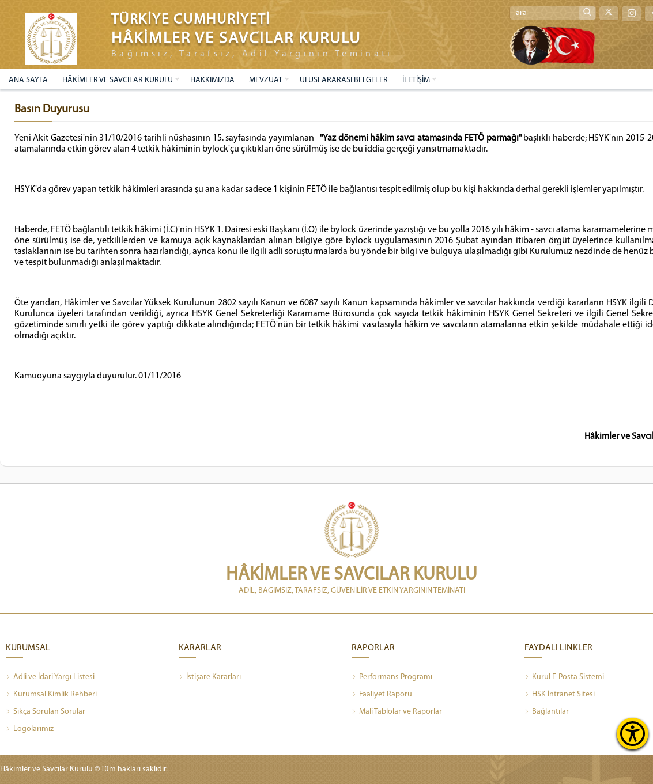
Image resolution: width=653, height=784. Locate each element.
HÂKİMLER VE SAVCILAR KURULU (117, 80)
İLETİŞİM (416, 80)
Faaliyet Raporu (382, 694)
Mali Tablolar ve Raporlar (397, 712)
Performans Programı (392, 677)
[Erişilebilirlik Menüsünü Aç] (632, 733)
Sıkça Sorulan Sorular (45, 712)
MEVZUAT (265, 80)
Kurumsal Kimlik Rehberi (51, 694)
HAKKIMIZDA (212, 80)
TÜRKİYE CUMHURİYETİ (190, 20)
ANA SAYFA (28, 80)
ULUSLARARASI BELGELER (344, 80)
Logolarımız (30, 729)
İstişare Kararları (210, 677)
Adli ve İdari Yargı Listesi (50, 677)
